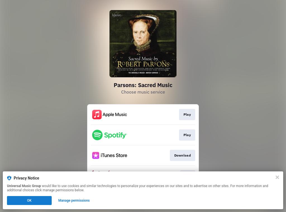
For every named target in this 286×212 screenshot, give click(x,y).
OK (29, 200)
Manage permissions (74, 200)
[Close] (277, 177)
